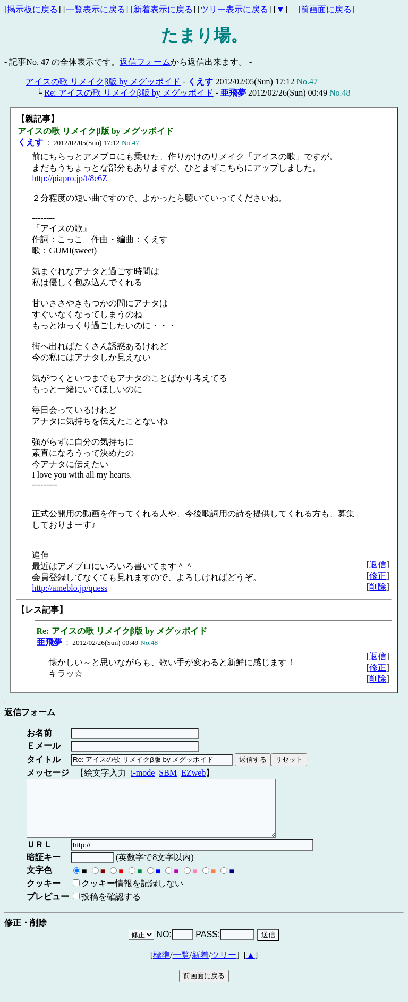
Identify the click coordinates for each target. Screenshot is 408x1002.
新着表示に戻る (163, 9)
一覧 (181, 966)
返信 (377, 564)
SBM (168, 772)
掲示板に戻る (32, 9)
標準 (161, 966)
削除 (377, 586)
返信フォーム (145, 61)
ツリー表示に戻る (234, 9)
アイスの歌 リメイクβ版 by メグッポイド (103, 81)
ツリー (223, 966)
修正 (377, 575)
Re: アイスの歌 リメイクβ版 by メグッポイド (128, 92)
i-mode (143, 772)
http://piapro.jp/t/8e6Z (69, 178)
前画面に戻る (326, 9)
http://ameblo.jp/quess (69, 587)
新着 (200, 966)
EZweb (193, 772)
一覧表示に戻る (95, 9)
